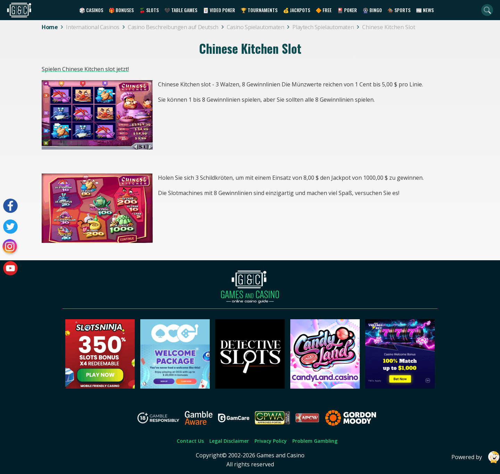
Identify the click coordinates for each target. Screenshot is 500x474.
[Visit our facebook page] (10, 205)
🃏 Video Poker (219, 10)
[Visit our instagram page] (10, 247)
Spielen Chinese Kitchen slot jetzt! (85, 69)
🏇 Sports (399, 10)
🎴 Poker (347, 10)
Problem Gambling (315, 441)
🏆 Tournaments (259, 10)
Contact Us (190, 441)
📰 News (425, 10)
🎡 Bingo (372, 10)
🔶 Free (324, 10)
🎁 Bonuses (121, 10)
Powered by (475, 457)
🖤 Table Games (180, 10)
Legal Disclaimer (229, 441)
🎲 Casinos (91, 10)
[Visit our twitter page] (10, 226)
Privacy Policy (271, 441)
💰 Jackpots (296, 10)
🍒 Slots (149, 10)
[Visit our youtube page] (10, 268)
